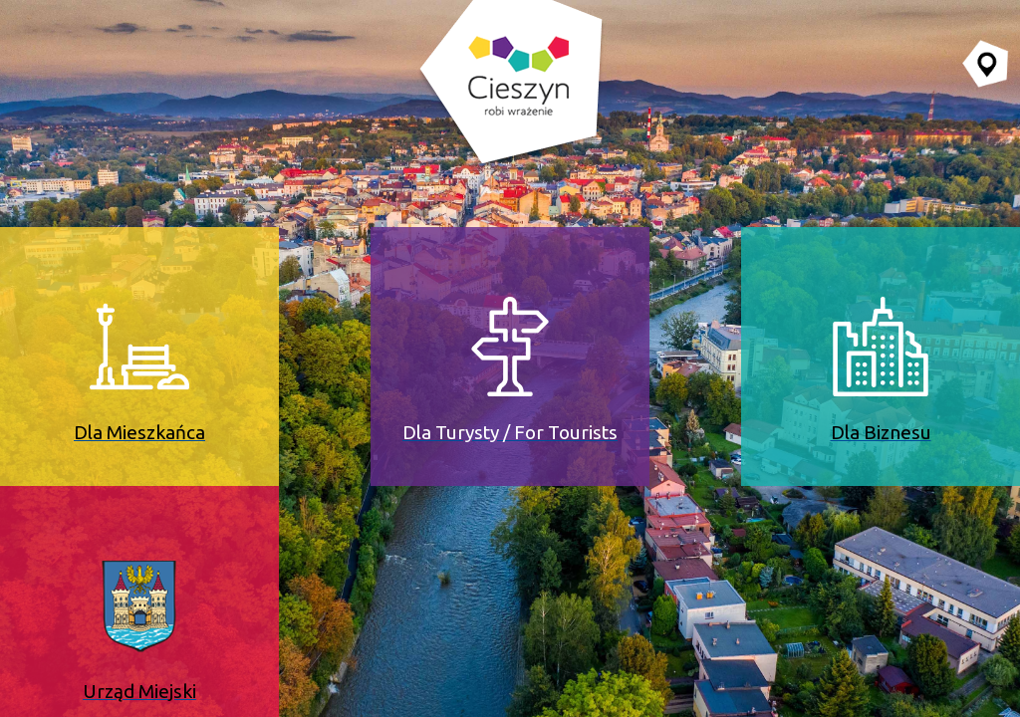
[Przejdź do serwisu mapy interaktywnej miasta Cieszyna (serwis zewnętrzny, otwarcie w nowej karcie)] (985, 63)
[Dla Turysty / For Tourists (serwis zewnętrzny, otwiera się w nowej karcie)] (510, 356)
